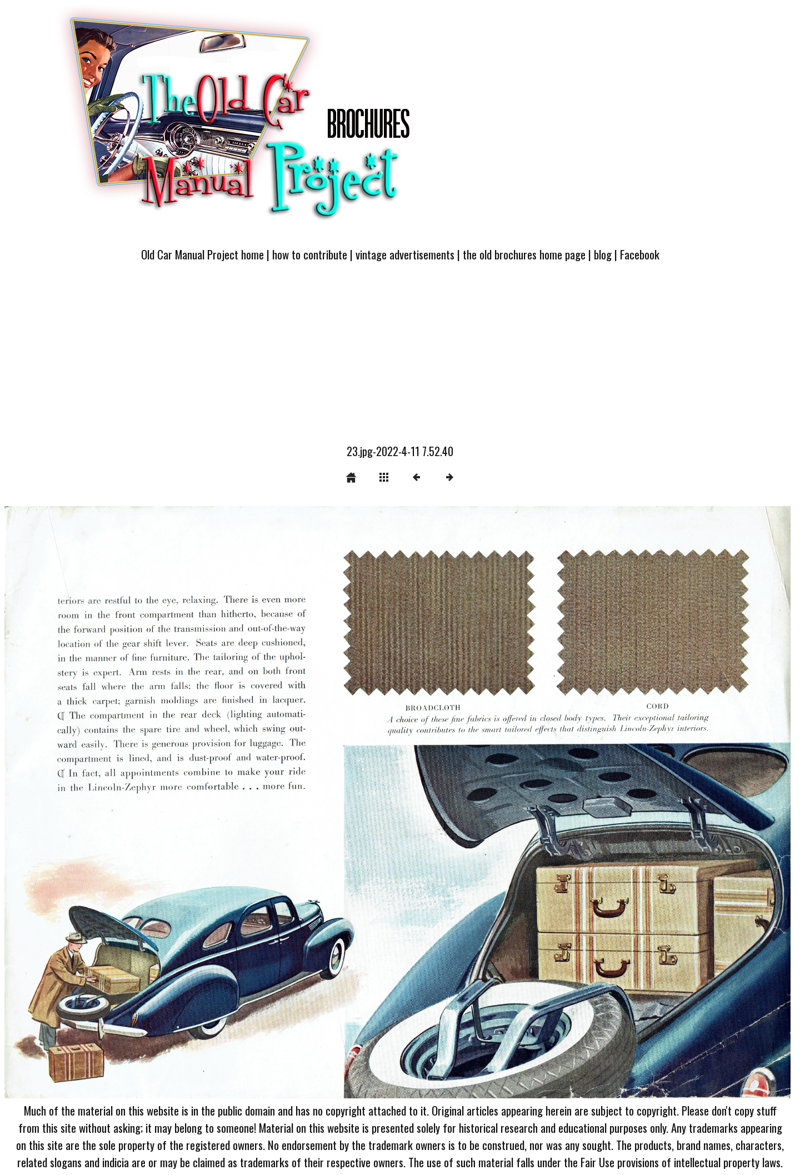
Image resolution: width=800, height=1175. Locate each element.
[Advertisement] (400, 359)
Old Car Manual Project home (202, 254)
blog (603, 254)
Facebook (639, 254)
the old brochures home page (524, 254)
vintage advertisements (405, 254)
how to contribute (309, 254)
